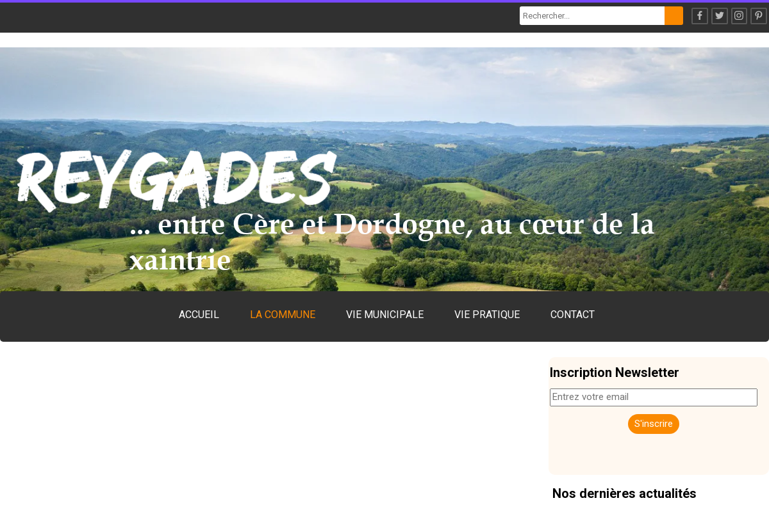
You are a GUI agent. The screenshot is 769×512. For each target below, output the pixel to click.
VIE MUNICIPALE (385, 314)
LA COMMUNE (282, 314)
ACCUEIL (199, 314)
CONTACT (572, 314)
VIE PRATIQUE (487, 314)
